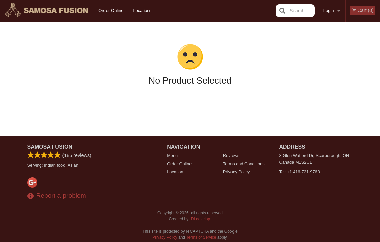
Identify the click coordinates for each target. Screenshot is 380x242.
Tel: (299, 171)
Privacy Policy (236, 171)
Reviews (231, 155)
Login (328, 10)
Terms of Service (201, 237)
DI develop (200, 219)
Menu (172, 155)
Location (141, 10)
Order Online (110, 10)
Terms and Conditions (244, 163)
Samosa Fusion (50, 147)
